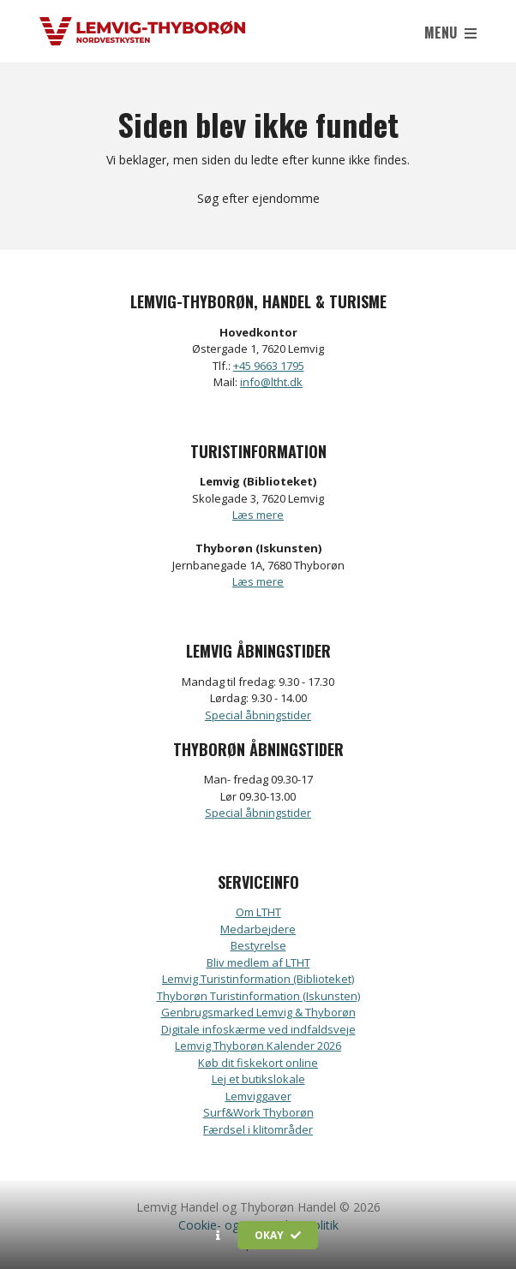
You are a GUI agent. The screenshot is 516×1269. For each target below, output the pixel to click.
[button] (218, 1236)
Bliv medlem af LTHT (258, 962)
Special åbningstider (258, 715)
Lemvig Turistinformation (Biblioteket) (258, 978)
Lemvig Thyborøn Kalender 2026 (258, 1045)
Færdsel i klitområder (258, 1129)
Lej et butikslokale (258, 1079)
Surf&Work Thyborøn (258, 1112)
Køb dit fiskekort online (258, 1062)
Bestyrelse (258, 945)
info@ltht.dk (271, 382)
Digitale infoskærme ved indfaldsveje (258, 1029)
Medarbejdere (258, 929)
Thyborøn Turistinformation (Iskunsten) (258, 996)
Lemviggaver (258, 1096)
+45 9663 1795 (268, 365)
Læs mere (258, 514)
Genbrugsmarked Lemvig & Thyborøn (258, 1012)
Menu (450, 32)
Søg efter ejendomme (258, 198)
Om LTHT (258, 912)
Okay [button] (278, 1235)
